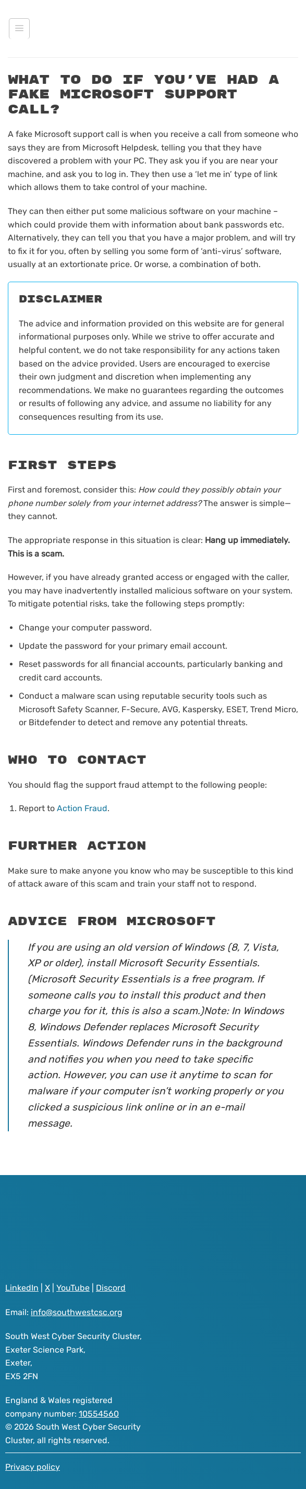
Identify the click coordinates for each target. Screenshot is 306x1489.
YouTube (73, 1288)
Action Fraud (82, 808)
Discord (111, 1288)
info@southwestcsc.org (77, 1312)
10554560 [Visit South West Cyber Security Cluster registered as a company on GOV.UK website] (99, 1414)
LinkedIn (22, 1288)
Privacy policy (32, 1467)
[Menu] (19, 28)
